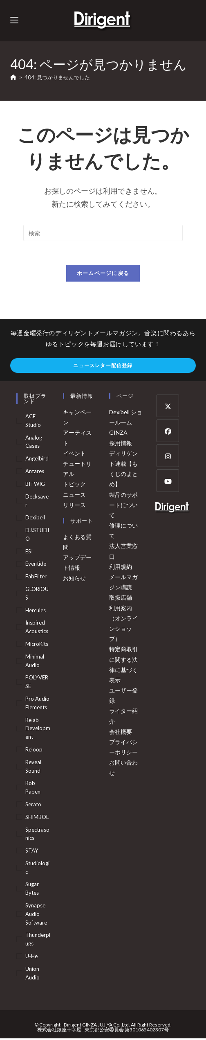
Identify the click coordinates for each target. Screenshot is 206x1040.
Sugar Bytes (32, 890)
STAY (31, 851)
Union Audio (32, 974)
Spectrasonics (37, 835)
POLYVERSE (36, 682)
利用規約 (120, 567)
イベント (74, 454)
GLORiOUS (37, 594)
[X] (168, 407)
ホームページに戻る (103, 274)
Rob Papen (32, 788)
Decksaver (37, 502)
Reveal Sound (33, 767)
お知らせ (74, 579)
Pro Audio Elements (37, 704)
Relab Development (37, 730)
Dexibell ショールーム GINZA (125, 423)
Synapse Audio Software (36, 915)
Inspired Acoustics (36, 628)
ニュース (74, 495)
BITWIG (35, 485)
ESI (29, 552)
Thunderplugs (37, 940)
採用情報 (120, 444)
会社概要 (120, 732)
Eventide (35, 565)
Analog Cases (33, 443)
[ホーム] (13, 77)
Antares (34, 472)
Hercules (35, 611)
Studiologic (37, 868)
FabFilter (36, 577)
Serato (33, 805)
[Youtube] (168, 482)
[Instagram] (168, 457)
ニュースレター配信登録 (102, 366)
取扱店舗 (120, 598)
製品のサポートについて (123, 506)
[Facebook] (168, 432)
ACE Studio (33, 421)
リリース (74, 506)
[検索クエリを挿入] (103, 233)
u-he (31, 957)
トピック (74, 485)
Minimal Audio (34, 662)
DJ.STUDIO (37, 535)
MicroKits (36, 645)
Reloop (34, 750)
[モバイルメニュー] (14, 20)
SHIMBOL (37, 818)
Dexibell (35, 518)
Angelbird (37, 459)
